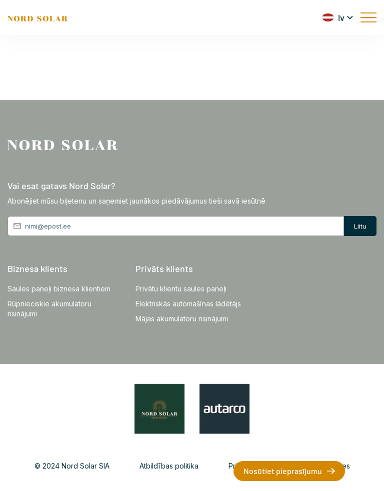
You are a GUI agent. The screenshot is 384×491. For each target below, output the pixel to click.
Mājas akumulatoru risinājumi (182, 318)
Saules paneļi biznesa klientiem (59, 288)
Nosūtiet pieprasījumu (283, 471)
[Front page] (38, 17)
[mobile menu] (368, 17)
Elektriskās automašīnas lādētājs (188, 303)
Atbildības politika (169, 466)
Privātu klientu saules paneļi (181, 288)
